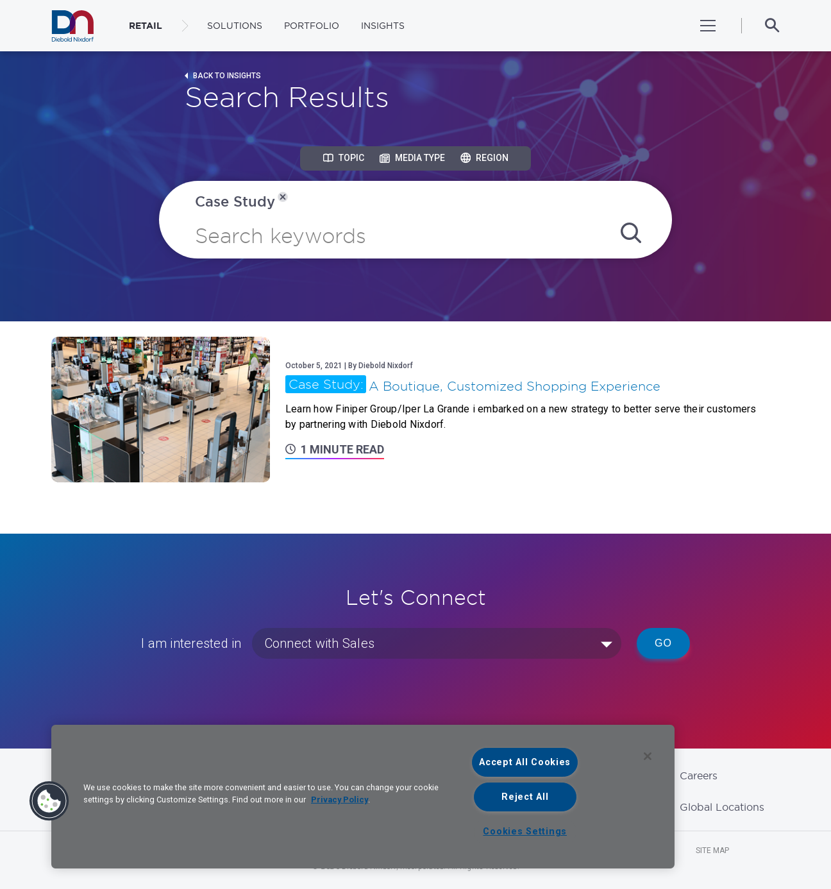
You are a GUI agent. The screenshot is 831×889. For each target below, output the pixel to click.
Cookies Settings (525, 831)
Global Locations (722, 806)
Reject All (524, 797)
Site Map (712, 850)
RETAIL (145, 25)
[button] (49, 801)
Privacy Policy (339, 799)
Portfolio (311, 25)
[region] (363, 796)
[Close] (648, 756)
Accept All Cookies (525, 762)
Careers (699, 775)
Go (663, 643)
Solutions (234, 25)
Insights (383, 25)
